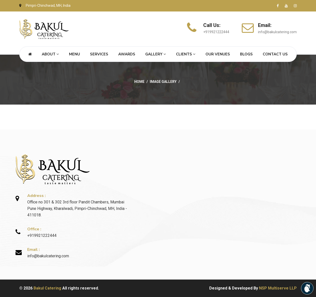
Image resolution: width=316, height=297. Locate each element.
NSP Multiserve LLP (278, 288)
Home (139, 82)
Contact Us (275, 54)
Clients (186, 54)
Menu (74, 54)
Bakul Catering (47, 288)
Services (99, 54)
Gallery (155, 54)
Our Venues (218, 54)
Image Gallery (163, 82)
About (50, 54)
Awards (126, 54)
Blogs (246, 54)
